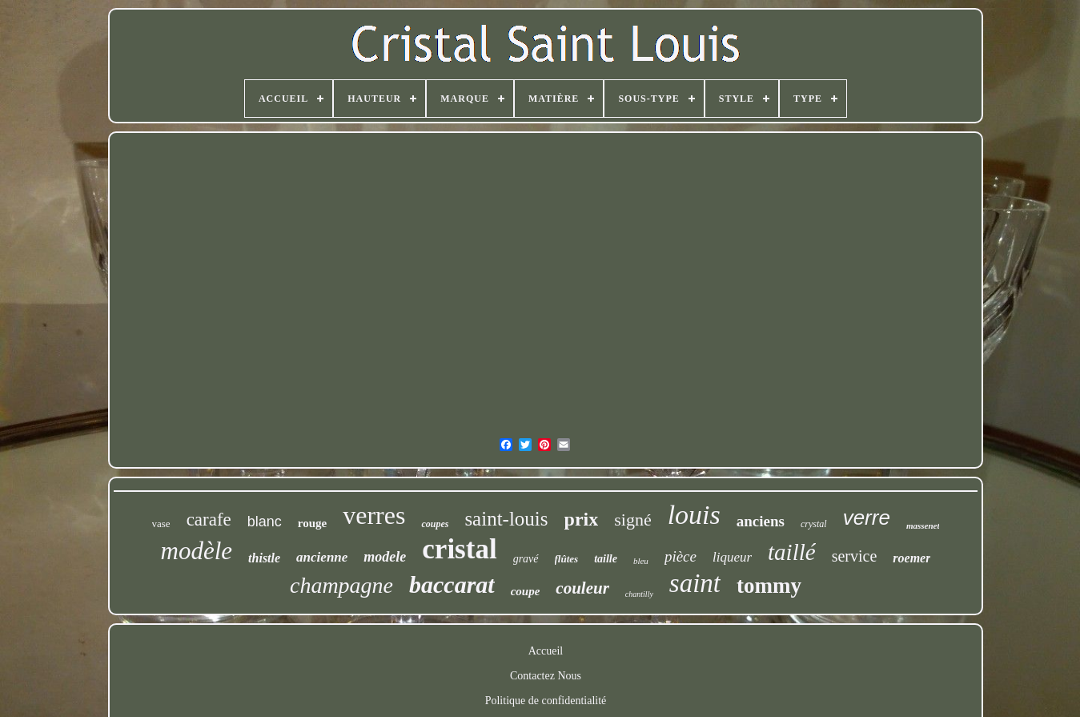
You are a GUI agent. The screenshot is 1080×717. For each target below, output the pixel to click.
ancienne (321, 557)
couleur (582, 588)
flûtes (567, 559)
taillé (792, 552)
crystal (814, 524)
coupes (434, 524)
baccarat (452, 584)
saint (695, 583)
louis (694, 515)
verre (866, 518)
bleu (640, 561)
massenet (923, 525)
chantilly (639, 594)
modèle (197, 551)
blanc (264, 522)
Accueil (546, 651)
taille (605, 559)
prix (581, 519)
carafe (209, 520)
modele (384, 557)
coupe (525, 591)
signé (632, 520)
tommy (769, 586)
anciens (761, 521)
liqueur (732, 557)
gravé (526, 559)
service (854, 556)
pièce (680, 556)
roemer (911, 558)
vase (161, 524)
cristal (459, 549)
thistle (264, 558)
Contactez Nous (545, 676)
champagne (341, 585)
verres (374, 515)
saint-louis (506, 519)
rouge (312, 523)
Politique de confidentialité (546, 701)
